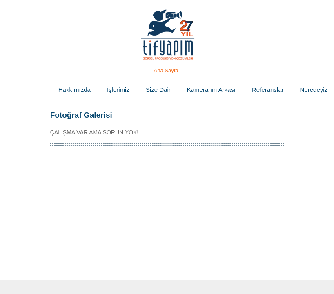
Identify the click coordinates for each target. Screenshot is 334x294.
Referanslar (268, 89)
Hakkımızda (74, 89)
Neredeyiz (314, 89)
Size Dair (158, 89)
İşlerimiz (118, 89)
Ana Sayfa (166, 70)
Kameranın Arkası (211, 89)
